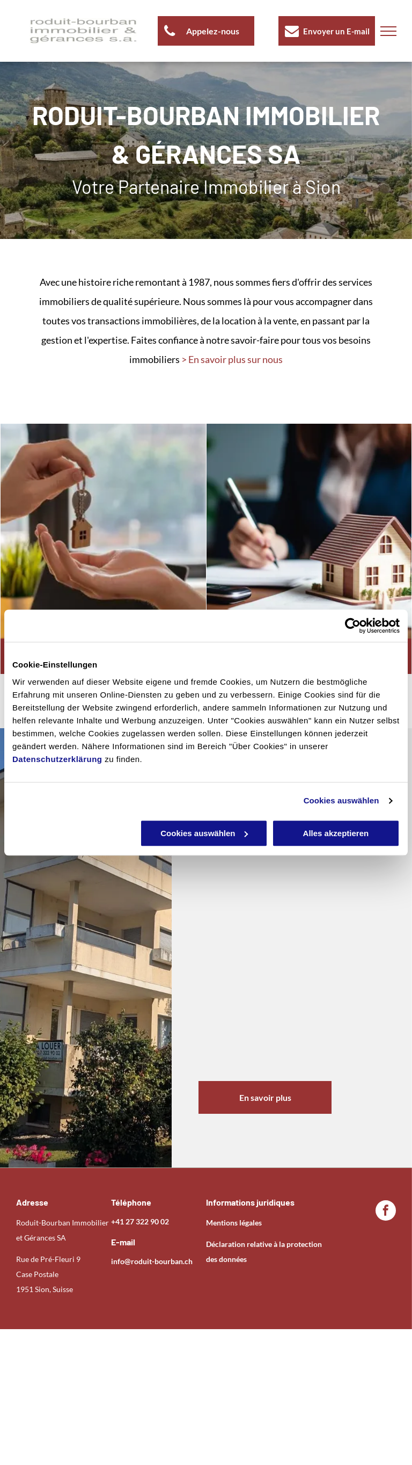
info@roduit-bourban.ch (152, 1261)
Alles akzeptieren (336, 833)
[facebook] (386, 1211)
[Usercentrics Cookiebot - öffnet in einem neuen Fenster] (353, 626)
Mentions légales (234, 1222)
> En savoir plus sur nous (232, 359)
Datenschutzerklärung (57, 759)
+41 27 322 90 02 (140, 1221)
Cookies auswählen (341, 800)
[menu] (388, 31)
